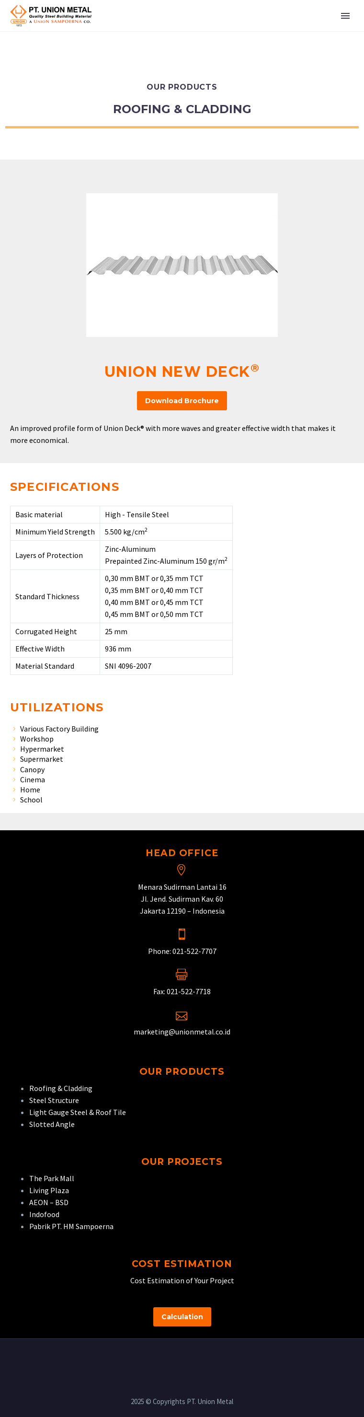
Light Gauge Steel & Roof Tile (77, 1112)
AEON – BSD (48, 1202)
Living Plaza (49, 1190)
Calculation (182, 1316)
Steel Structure (54, 1100)
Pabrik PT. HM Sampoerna (71, 1226)
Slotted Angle (52, 1124)
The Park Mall (51, 1178)
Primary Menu (345, 16)
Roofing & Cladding (60, 1088)
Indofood (44, 1214)
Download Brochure (182, 400)
